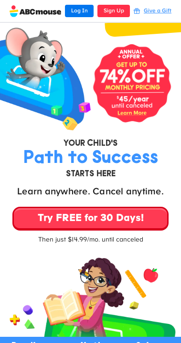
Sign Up (114, 11)
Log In (79, 11)
